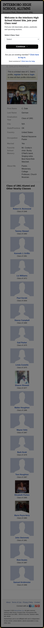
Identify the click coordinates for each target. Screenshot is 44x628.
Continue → (22, 46)
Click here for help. (28, 61)
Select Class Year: (12, 35)
